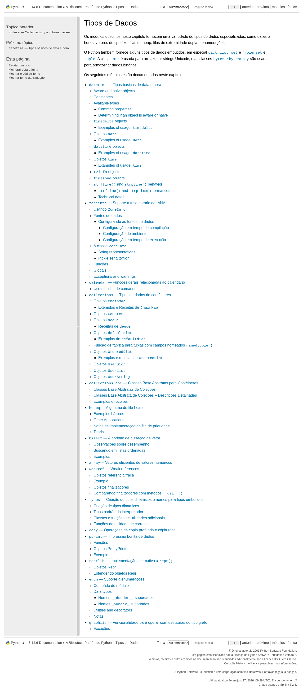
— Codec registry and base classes (40, 32)
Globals (100, 270)
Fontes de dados (108, 216)
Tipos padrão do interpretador (118, 512)
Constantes (103, 97)
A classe (110, 246)
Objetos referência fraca (114, 475)
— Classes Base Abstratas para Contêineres (143, 383)
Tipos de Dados (127, 7)
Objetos (105, 134)
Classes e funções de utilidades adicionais (129, 518)
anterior (248, 7)
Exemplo (101, 481)
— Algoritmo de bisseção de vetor (124, 438)
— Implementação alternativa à (131, 561)
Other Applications (109, 420)
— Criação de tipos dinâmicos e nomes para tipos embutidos (146, 500)
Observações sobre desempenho (121, 444)
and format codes (136, 191)
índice (292, 7)
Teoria (99, 432)
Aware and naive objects (114, 91)
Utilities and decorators (113, 610)
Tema (173, 7)
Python (16, 7)
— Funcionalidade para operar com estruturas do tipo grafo (148, 622)
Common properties (115, 109)
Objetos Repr (105, 567)
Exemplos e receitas (111, 401)
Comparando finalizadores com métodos (138, 493)
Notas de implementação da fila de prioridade (132, 426)
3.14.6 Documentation (45, 7)
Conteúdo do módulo (111, 586)
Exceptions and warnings (115, 276)
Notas (98, 616)
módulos (278, 7)
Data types (102, 591)
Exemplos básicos (109, 414)
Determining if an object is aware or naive (133, 115)
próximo (263, 7)
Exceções (102, 629)
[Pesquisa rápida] (210, 7)
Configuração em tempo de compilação (136, 228)
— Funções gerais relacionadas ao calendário (137, 282)
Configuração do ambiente (125, 234)
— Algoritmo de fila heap (116, 408)
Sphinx (284, 684)
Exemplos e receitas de (130, 358)
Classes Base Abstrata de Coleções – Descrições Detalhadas (145, 395)
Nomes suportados (125, 598)
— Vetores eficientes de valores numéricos (130, 462)
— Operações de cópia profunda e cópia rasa (132, 530)
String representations (116, 252)
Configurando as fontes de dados (126, 222)
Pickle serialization (113, 258)
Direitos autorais (242, 650)
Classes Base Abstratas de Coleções (125, 389)
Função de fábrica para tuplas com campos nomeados (153, 345)
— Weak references (114, 469)
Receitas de (114, 326)
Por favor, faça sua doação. (279, 672)
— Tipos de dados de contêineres (130, 295)
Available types (106, 103)
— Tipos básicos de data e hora (125, 85)
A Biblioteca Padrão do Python (89, 7)
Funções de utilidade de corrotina (122, 524)
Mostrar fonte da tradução (27, 77)
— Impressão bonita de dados (121, 536)
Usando (110, 209)
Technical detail (111, 197)
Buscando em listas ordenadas (119, 450)
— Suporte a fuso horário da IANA (127, 203)
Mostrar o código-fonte (24, 73)
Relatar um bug (19, 65)
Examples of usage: (125, 128)
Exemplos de (122, 339)
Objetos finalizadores (111, 487)
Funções (101, 264)
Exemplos (102, 457)
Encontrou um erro (283, 680)
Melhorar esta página (23, 69)
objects (110, 121)
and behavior (128, 184)
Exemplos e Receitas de (128, 307)
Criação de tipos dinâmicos (116, 506)
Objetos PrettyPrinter (111, 549)
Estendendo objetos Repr (115, 573)
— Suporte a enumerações (116, 579)
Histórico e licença (247, 663)
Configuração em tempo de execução (134, 240)
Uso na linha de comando (115, 289)
